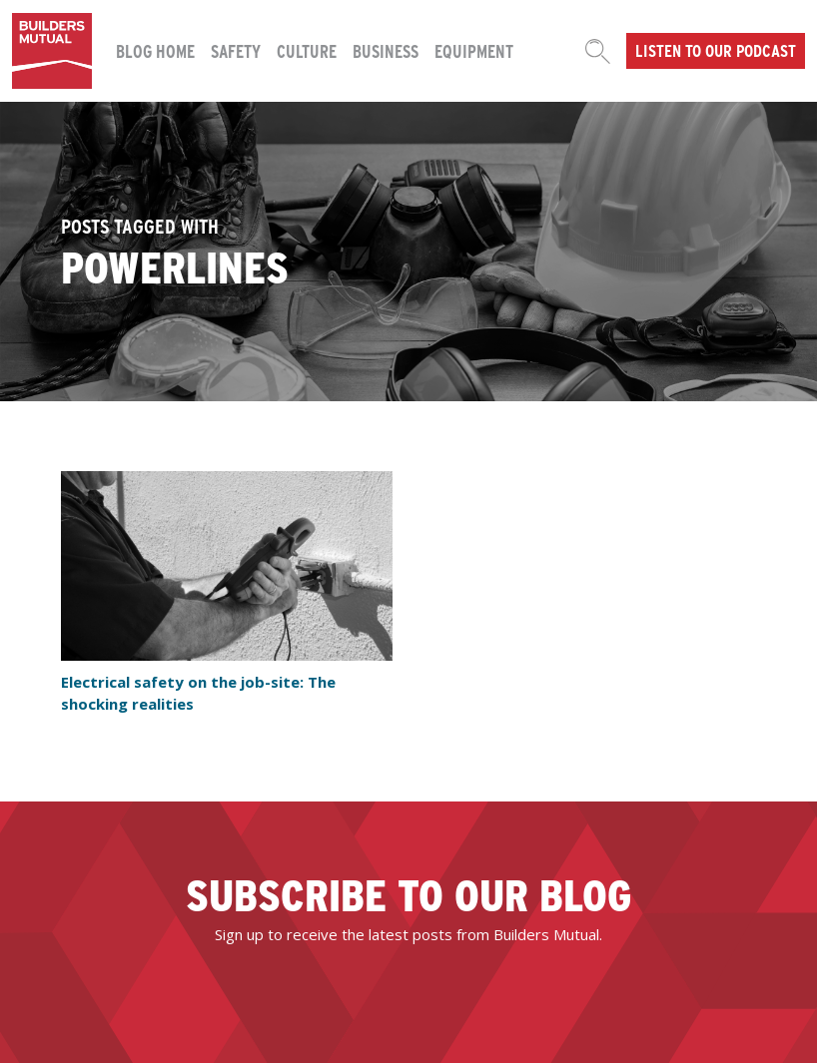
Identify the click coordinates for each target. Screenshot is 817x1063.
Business (385, 50)
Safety (236, 50)
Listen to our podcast (715, 50)
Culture (307, 50)
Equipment (473, 50)
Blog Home (155, 50)
